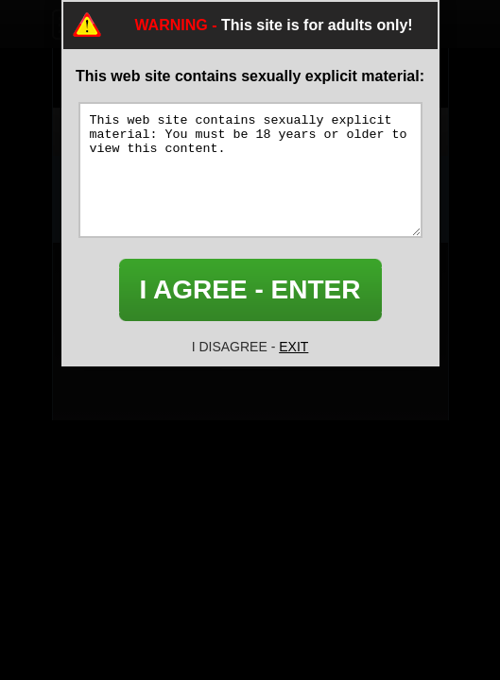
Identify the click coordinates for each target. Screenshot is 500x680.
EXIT (293, 346)
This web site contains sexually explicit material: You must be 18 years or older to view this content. (250, 170)
